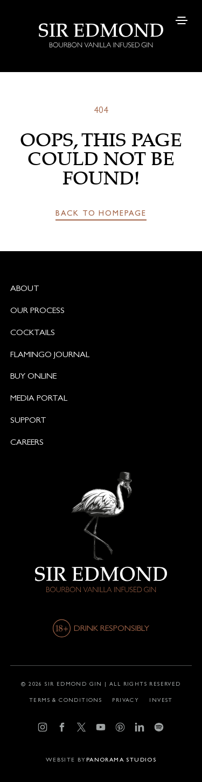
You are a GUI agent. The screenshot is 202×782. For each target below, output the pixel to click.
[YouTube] (101, 727)
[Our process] (101, 310)
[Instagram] (42, 727)
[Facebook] (62, 727)
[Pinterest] (120, 727)
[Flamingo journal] (101, 354)
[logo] (101, 24)
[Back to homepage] (101, 214)
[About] (101, 288)
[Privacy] (125, 699)
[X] (81, 727)
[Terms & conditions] (65, 699)
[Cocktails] (101, 332)
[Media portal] (101, 397)
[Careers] (101, 441)
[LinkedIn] (139, 727)
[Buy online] (101, 375)
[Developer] (101, 760)
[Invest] (160, 699)
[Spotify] (159, 727)
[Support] (101, 419)
